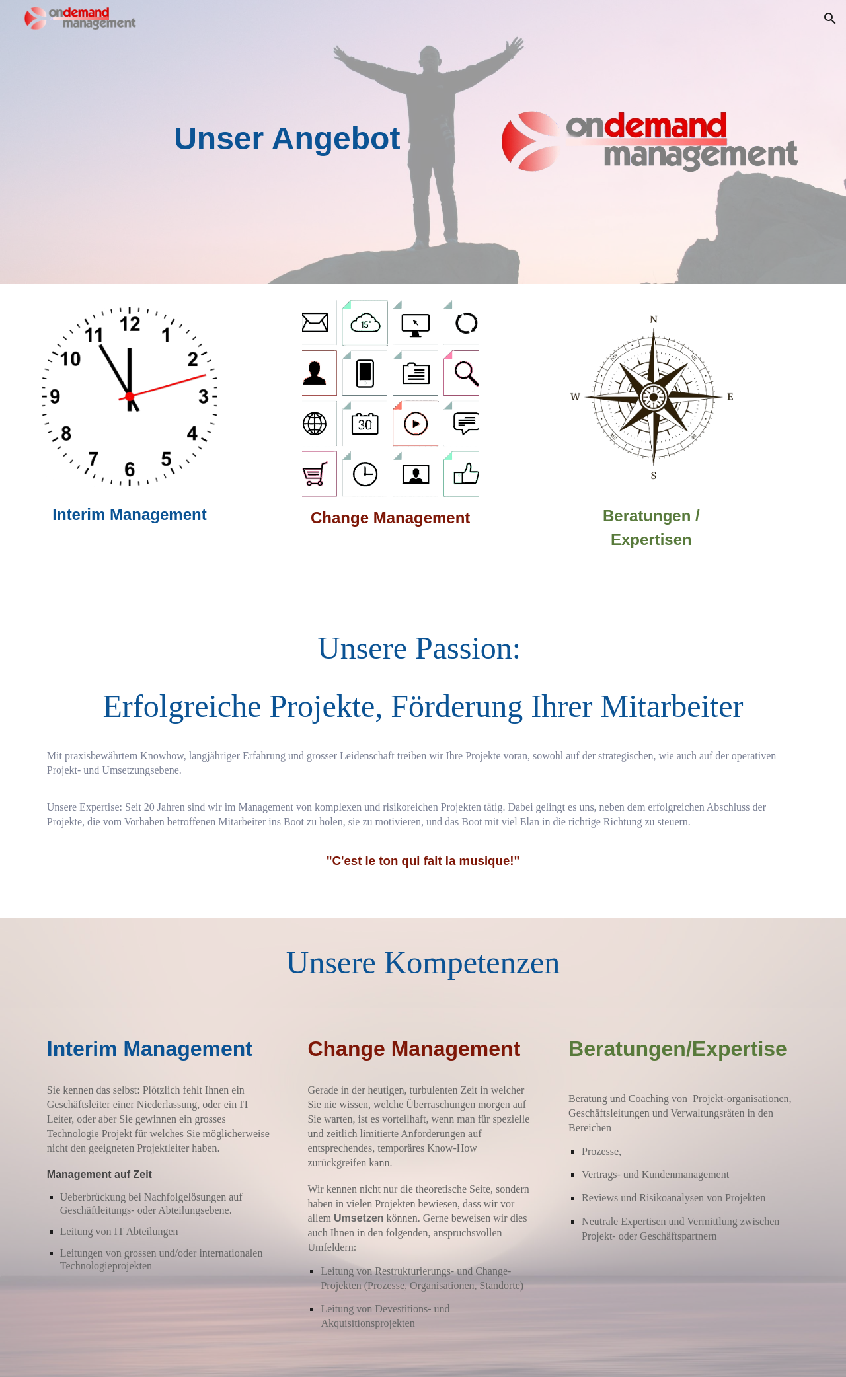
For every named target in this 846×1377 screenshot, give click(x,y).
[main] (292, 139)
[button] (830, 18)
